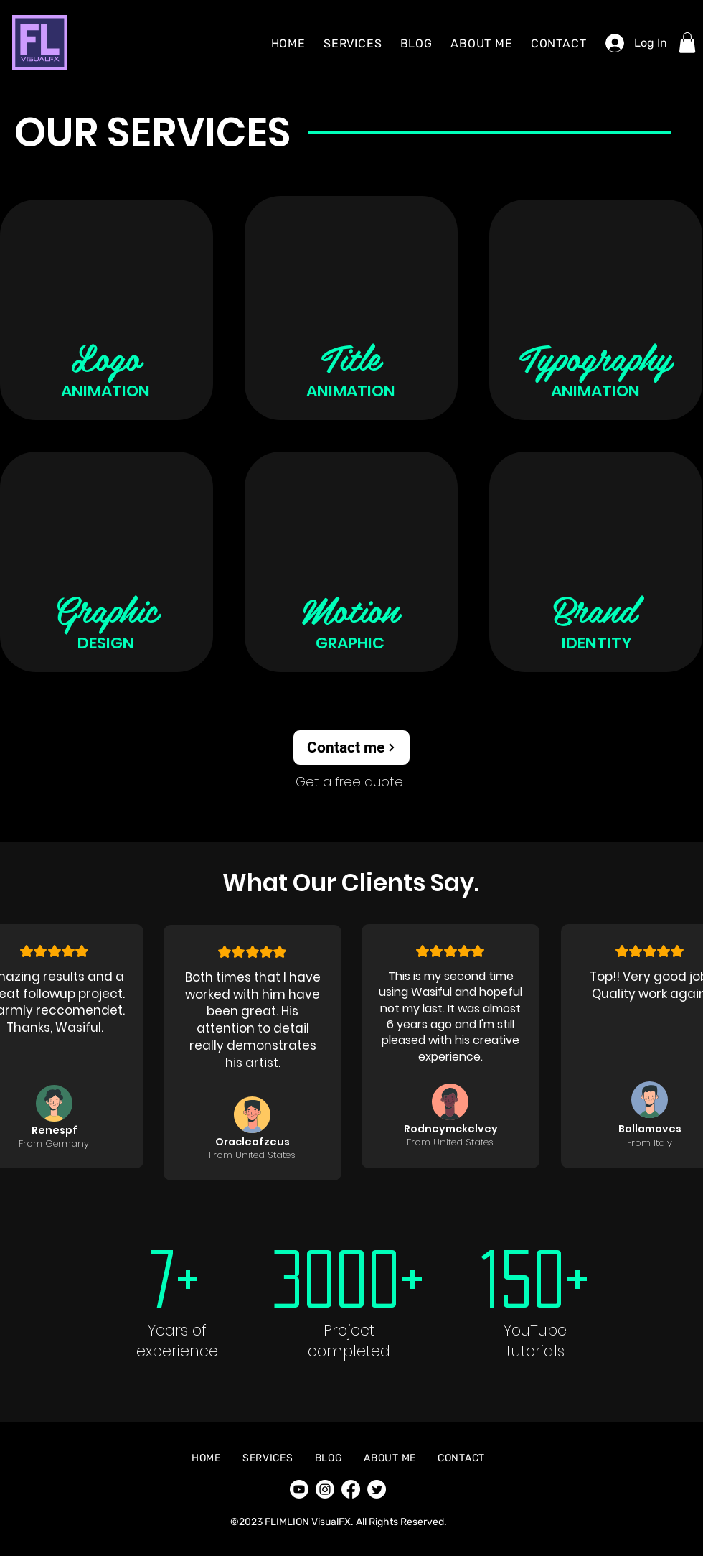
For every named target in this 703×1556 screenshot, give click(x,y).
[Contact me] (351, 747)
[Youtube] (299, 1489)
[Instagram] (325, 1489)
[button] (687, 42)
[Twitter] (376, 1489)
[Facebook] (350, 1489)
